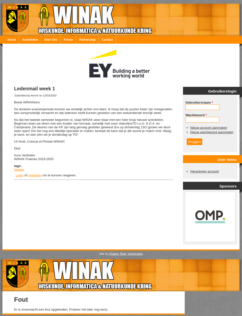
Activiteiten (30, 39)
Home (12, 39)
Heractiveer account (204, 171)
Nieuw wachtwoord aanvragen (211, 132)
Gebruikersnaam (199, 102)
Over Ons (51, 39)
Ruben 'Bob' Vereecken (126, 254)
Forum (68, 39)
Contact (107, 39)
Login (20, 175)
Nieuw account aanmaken (208, 128)
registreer (34, 175)
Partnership (87, 39)
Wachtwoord (196, 115)
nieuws (19, 169)
